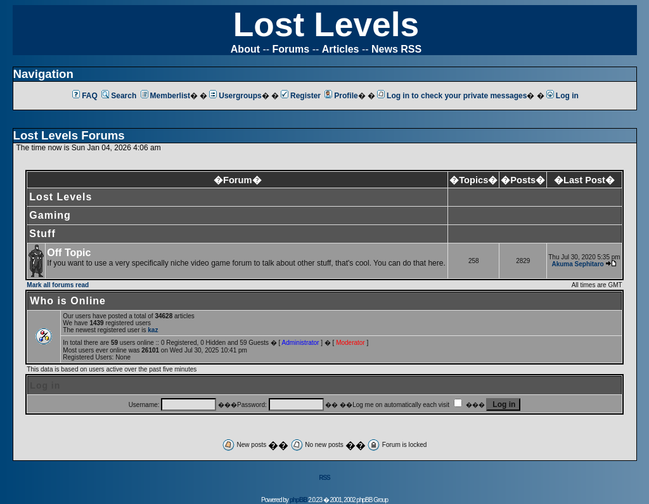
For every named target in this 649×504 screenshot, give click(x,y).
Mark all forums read (58, 284)
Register (301, 95)
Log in (562, 95)
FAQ (85, 95)
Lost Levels (326, 24)
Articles (340, 49)
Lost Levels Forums (69, 135)
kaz (153, 329)
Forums (291, 49)
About (245, 49)
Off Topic (69, 252)
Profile (340, 95)
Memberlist (165, 95)
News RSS (396, 49)
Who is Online (68, 300)
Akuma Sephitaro (577, 264)
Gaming (50, 215)
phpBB (298, 499)
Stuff (42, 233)
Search (118, 95)
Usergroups (235, 95)
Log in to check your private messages (452, 95)
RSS (324, 477)
